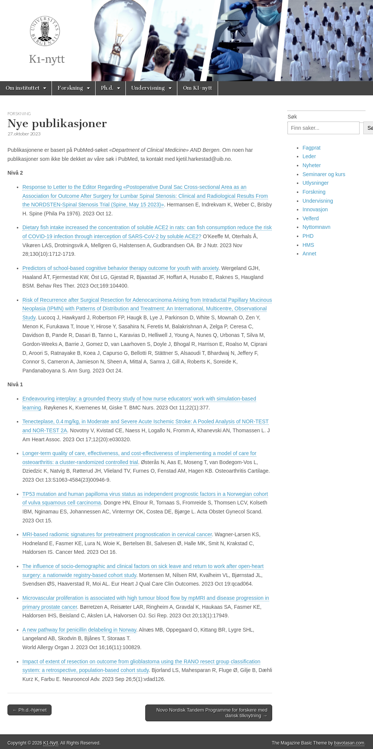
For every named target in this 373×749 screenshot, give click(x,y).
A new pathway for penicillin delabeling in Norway (79, 630)
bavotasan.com (349, 743)
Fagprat (311, 148)
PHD (308, 236)
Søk (292, 117)
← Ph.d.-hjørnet (29, 710)
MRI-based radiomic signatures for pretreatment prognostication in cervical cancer (117, 534)
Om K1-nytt (197, 88)
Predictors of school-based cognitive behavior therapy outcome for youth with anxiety (120, 268)
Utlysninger (315, 183)
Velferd (310, 218)
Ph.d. (107, 88)
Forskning (70, 88)
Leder (309, 156)
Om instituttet (23, 88)
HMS (308, 245)
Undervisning (148, 88)
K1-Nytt (50, 743)
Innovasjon (315, 209)
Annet (309, 254)
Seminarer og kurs (323, 174)
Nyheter (311, 165)
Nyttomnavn (316, 227)
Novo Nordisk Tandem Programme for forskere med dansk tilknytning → (211, 713)
